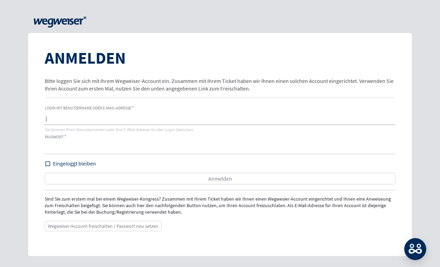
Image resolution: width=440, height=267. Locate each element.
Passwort (54, 136)
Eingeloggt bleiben (74, 163)
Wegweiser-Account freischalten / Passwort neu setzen (103, 226)
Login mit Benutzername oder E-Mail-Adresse (88, 107)
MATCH (415, 249)
